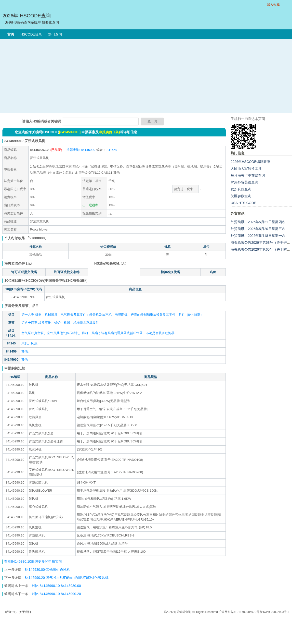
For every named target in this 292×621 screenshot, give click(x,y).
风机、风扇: (29, 343)
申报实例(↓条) (109, 132)
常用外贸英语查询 (244, 182)
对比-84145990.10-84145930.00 (56, 586)
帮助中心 (11, 612)
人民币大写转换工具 (246, 168)
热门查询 (55, 34)
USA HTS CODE (243, 203)
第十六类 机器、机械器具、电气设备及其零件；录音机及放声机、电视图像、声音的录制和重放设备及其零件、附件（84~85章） (112, 315)
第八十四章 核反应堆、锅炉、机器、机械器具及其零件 (60, 323)
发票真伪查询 (241, 189)
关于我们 (25, 612)
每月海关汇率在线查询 (248, 175)
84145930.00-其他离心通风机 (47, 570)
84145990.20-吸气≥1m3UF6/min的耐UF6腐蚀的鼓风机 (66, 578)
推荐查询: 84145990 (80, 150)
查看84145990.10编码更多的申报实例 (33, 561)
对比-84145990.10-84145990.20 (56, 594)
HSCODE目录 (31, 34)
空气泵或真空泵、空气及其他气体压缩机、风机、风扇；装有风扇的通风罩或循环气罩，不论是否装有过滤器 (97, 333)
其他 (24, 359)
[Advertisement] (146, 76)
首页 (10, 34)
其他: (25, 351)
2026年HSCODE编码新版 (250, 162)
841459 (111, 150)
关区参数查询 (241, 196)
